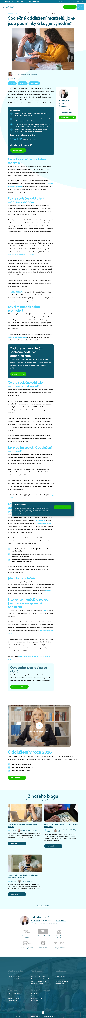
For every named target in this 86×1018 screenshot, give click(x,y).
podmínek (48, 590)
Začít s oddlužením (15, 777)
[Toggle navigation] (79, 7)
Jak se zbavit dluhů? (36, 997)
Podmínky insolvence (60, 975)
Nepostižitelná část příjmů (16, 292)
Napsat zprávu (65, 117)
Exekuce (10, 994)
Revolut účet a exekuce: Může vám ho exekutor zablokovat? (59, 825)
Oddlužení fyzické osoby (38, 975)
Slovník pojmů (35, 994)
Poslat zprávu (63, 6)
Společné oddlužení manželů (39, 980)
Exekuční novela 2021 (14, 992)
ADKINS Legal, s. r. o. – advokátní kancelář (43, 1015)
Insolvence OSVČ (59, 982)
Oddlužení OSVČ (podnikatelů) (40, 977)
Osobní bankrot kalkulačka (15, 975)
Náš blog (61, 1)
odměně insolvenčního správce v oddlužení (21, 255)
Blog (17, 13)
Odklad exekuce (12, 999)
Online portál (70, 1)
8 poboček (39, 921)
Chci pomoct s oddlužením (19, 686)
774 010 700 (17, 139)
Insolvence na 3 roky (60, 977)
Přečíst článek (14, 842)
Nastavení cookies (63, 511)
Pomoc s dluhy (35, 999)
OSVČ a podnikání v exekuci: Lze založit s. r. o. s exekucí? (25, 825)
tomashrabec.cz (71, 1013)
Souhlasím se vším (63, 507)
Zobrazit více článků (43, 904)
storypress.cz (71, 1015)
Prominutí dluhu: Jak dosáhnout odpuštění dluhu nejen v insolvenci (24, 875)
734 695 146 (7, 1)
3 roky (45, 610)
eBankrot (10, 13)
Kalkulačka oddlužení (37, 982)
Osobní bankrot (12, 972)
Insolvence (58, 972)
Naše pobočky (80, 1)
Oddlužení (34, 972)
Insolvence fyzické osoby (61, 980)
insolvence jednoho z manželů (17, 337)
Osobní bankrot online (14, 977)
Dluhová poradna (36, 992)
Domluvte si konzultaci (18, 374)
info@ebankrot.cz (34, 1)
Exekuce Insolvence (13, 997)
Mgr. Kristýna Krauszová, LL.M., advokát (25, 74)
